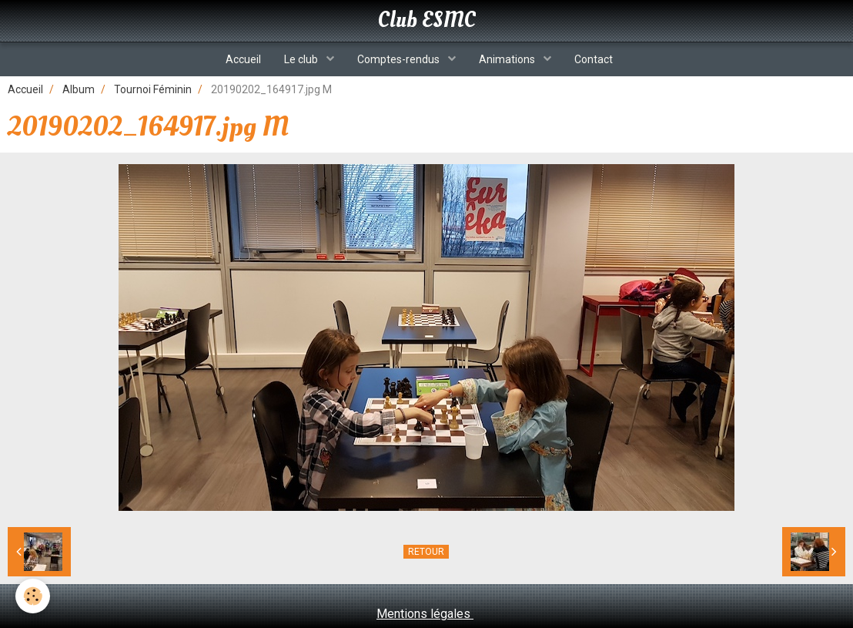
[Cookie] (32, 596)
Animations (508, 59)
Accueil (243, 59)
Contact (593, 59)
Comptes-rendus (399, 59)
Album (78, 89)
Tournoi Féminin (153, 89)
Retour (426, 551)
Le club (302, 59)
